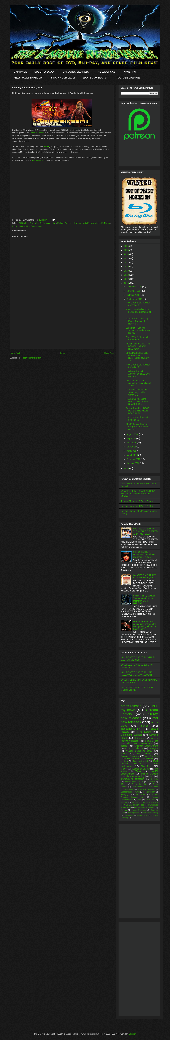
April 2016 (132, 451)
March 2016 (132, 455)
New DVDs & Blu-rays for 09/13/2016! (138, 366)
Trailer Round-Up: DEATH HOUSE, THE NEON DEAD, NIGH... (138, 410)
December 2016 (134, 286)
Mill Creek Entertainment (139, 743)
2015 (126, 468)
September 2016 (135, 299)
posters (124, 761)
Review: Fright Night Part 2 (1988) (137, 506)
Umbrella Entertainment (146, 746)
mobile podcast (133, 813)
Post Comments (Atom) (32, 358)
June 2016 (132, 442)
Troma (138, 771)
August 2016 (133, 434)
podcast (124, 802)
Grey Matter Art (140, 761)
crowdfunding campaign (132, 779)
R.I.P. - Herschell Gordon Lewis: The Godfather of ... (138, 312)
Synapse (151, 782)
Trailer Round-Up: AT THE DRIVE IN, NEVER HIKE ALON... (138, 346)
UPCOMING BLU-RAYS (76, 71)
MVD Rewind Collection (139, 762)
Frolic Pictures (138, 787)
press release (131, 706)
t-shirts (135, 802)
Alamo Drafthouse (139, 810)
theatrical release (146, 789)
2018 (126, 275)
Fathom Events (63, 223)
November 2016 (134, 291)
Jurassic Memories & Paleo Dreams (137, 501)
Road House (36, 226)
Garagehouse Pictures (130, 792)
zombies (149, 758)
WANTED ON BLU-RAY (96, 77)
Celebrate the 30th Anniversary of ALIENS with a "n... (138, 374)
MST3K (124, 753)
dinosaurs (129, 789)
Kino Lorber (144, 731)
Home (62, 353)
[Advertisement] (61, 327)
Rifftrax (15, 226)
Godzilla (154, 779)
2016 (126, 283)
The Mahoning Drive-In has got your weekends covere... (138, 426)
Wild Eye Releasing (134, 776)
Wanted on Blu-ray (141, 769)
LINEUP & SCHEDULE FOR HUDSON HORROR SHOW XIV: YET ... (137, 357)
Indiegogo (125, 794)
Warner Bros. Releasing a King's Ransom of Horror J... (138, 321)
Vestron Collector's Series (139, 751)
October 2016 (133, 295)
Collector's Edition (131, 734)
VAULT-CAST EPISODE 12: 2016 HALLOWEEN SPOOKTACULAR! (137, 673)
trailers (124, 746)
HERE (46, 146)
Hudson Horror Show (134, 782)
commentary (51, 223)
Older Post (108, 353)
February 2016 (134, 459)
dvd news (139, 738)
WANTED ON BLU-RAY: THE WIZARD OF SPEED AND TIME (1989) (145, 531)
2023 (126, 254)
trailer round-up (132, 758)
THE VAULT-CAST (106, 71)
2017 (126, 279)
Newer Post (15, 353)
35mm (123, 784)
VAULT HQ (130, 71)
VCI (151, 776)
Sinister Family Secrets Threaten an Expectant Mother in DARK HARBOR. (144, 599)
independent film (131, 728)
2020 (126, 266)
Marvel (124, 769)
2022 (126, 258)
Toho (139, 800)
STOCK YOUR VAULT (63, 77)
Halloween (76, 223)
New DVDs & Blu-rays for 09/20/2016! (138, 338)
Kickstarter (140, 794)
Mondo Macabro (149, 774)
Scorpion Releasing (130, 756)
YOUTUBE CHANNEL (128, 77)
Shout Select (151, 741)
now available (38, 160)
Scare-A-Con (128, 815)
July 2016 (131, 438)
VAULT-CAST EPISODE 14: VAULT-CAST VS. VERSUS (138, 658)
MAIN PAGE (20, 71)
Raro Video (153, 787)
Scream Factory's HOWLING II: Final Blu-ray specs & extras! (144, 554)
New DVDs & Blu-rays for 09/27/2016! (138, 303)
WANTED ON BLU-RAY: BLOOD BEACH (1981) (144, 576)
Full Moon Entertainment (144, 807)
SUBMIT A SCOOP (44, 71)
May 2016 (131, 446)
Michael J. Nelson (102, 223)
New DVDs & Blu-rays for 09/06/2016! (138, 418)
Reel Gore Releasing (150, 813)
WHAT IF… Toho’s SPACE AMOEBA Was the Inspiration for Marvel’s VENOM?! (138, 493)
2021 (126, 262)
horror (144, 725)
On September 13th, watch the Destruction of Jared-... (138, 383)
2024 (126, 250)
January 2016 (133, 463)
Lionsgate (153, 748)
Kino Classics (144, 753)
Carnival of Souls (37, 223)
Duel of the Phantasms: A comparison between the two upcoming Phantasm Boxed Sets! (145, 625)
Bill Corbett (24, 223)
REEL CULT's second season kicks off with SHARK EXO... (137, 401)
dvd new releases (139, 720)
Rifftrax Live (24, 226)
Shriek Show (142, 815)
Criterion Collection (134, 748)
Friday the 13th (139, 784)
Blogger (132, 1034)
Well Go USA (151, 756)
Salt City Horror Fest (134, 805)
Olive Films (146, 766)
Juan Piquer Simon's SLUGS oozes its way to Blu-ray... (138, 330)
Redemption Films (150, 802)
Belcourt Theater (37, 133)
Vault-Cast (150, 800)
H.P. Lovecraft (149, 792)
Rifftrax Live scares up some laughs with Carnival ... (136, 392)
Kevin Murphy (88, 223)
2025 (126, 246)
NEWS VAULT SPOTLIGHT (29, 77)
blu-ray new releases (139, 716)
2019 (126, 271)
